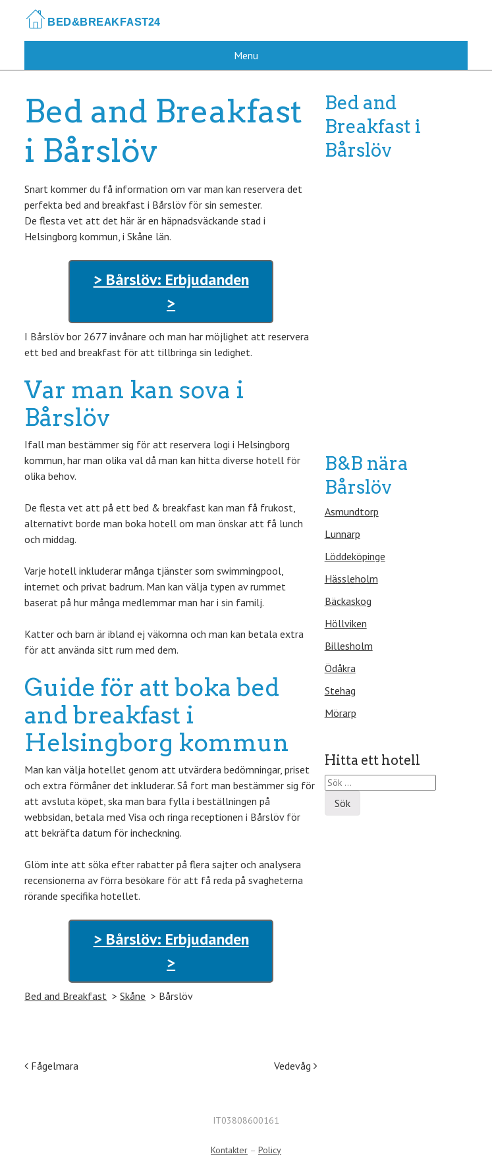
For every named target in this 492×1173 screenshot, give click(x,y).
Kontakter (229, 1150)
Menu (246, 55)
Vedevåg (295, 1065)
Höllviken (346, 623)
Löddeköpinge (355, 556)
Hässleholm (351, 578)
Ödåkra (340, 668)
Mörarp (340, 712)
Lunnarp (342, 533)
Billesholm (349, 645)
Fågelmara (51, 1065)
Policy (269, 1150)
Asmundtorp (352, 511)
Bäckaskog (348, 601)
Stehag (340, 690)
